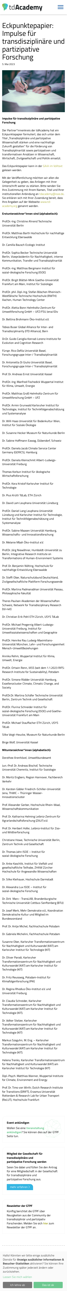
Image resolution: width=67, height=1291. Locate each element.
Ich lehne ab (17, 1285)
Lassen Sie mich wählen (17, 1277)
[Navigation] (60, 7)
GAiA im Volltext (53, 166)
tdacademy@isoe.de (51, 194)
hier (46, 1223)
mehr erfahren (20, 1187)
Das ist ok (48, 1285)
